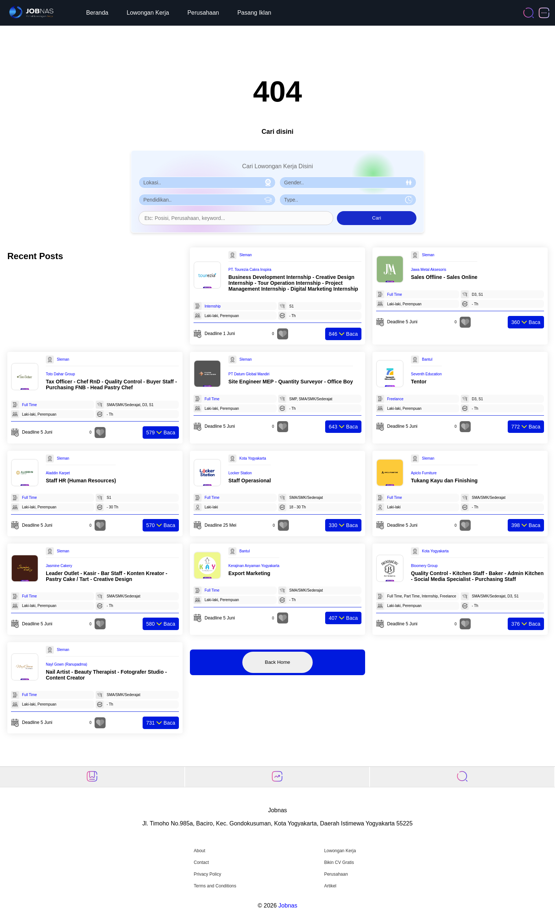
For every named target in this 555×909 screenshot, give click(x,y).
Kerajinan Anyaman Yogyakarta (253, 566)
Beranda (97, 13)
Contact (201, 862)
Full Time (394, 294)
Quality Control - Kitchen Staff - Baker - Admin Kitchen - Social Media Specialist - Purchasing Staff (477, 576)
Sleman (245, 255)
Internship (213, 306)
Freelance (395, 399)
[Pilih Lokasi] (207, 182)
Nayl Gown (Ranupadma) (66, 664)
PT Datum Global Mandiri (248, 374)
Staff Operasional (249, 480)
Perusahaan (203, 13)
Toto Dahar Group (60, 374)
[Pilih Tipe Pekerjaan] (347, 200)
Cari (376, 218)
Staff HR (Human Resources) (81, 480)
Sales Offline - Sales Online (444, 277)
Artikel (330, 885)
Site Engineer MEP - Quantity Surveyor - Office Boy (290, 381)
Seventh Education (426, 374)
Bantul (427, 359)
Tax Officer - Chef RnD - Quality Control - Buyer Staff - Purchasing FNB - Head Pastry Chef (111, 384)
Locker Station (240, 473)
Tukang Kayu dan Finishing (444, 480)
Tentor (419, 381)
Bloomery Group (424, 566)
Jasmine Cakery (59, 566)
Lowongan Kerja (148, 13)
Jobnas (287, 905)
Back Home (277, 662)
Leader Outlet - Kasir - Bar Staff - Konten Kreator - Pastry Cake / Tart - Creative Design (106, 576)
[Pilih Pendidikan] (207, 200)
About (199, 850)
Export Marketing (249, 573)
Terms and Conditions (215, 885)
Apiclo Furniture (424, 473)
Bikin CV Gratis (339, 862)
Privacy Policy (207, 874)
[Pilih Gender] (347, 182)
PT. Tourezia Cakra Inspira (249, 270)
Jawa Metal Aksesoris (428, 270)
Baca (343, 334)
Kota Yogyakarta (252, 458)
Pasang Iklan (254, 13)
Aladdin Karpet (58, 473)
